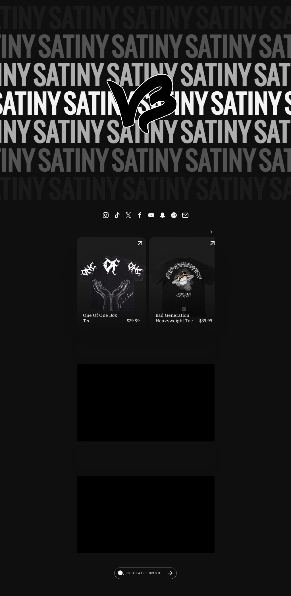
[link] (105, 215)
